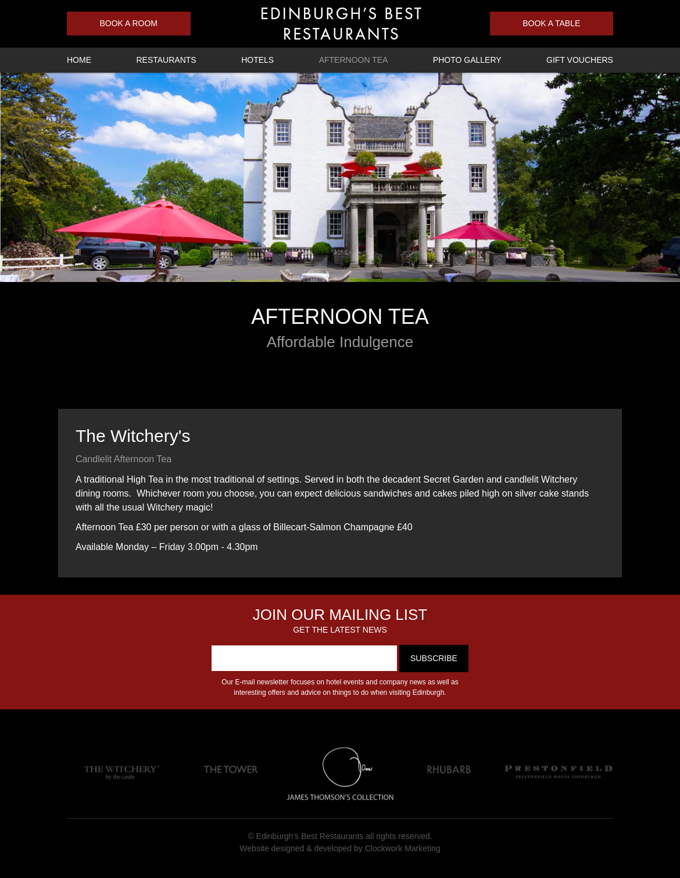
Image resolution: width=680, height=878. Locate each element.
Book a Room (128, 23)
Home (79, 60)
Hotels (257, 60)
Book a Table (551, 23)
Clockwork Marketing (403, 848)
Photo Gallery (467, 60)
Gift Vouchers (579, 60)
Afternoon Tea (353, 60)
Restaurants (166, 60)
